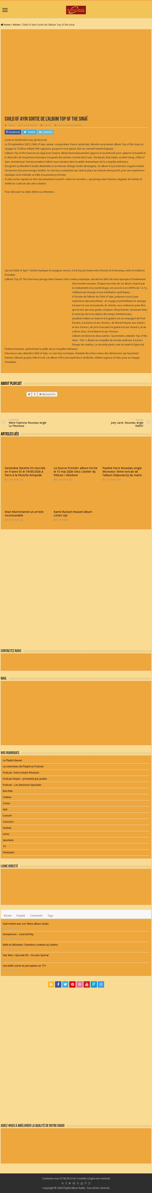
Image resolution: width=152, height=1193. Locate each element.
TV (4, 846)
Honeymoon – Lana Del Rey (18, 934)
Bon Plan (8, 791)
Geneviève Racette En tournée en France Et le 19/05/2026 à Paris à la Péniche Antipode (25, 471)
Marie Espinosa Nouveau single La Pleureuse (29, 423)
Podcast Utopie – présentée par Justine (25, 778)
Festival (7, 827)
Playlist (11, 125)
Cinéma (7, 797)
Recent (7, 915)
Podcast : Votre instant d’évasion (21, 772)
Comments (36, 915)
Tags (50, 915)
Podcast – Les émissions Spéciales (22, 784)
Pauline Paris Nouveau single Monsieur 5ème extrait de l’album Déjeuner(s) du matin (122, 471)
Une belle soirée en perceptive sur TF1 (24, 965)
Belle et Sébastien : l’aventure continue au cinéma (30, 944)
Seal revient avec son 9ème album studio (26, 923)
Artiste (16, 24)
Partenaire (8, 852)
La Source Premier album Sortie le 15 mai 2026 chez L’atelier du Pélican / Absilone (75, 471)
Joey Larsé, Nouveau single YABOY (123, 423)
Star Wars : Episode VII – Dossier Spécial (25, 955)
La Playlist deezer (12, 760)
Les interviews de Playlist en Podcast (23, 766)
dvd (5, 809)
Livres (6, 834)
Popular (20, 915)
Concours (8, 821)
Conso (6, 803)
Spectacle (8, 840)
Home (5, 24)
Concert (7, 815)
